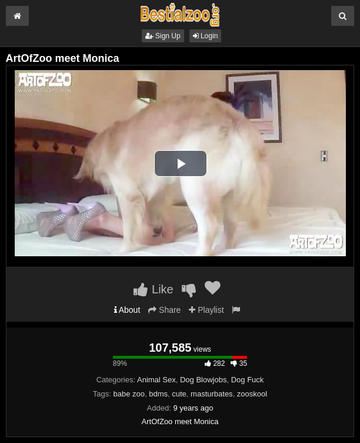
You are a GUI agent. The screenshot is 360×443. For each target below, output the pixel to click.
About (127, 310)
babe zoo (129, 393)
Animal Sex (156, 379)
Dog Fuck (247, 379)
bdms (158, 393)
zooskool (252, 393)
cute (179, 393)
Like (153, 289)
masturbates (212, 393)
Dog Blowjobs (203, 379)
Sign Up (163, 36)
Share (164, 310)
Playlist (206, 310)
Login (205, 36)
